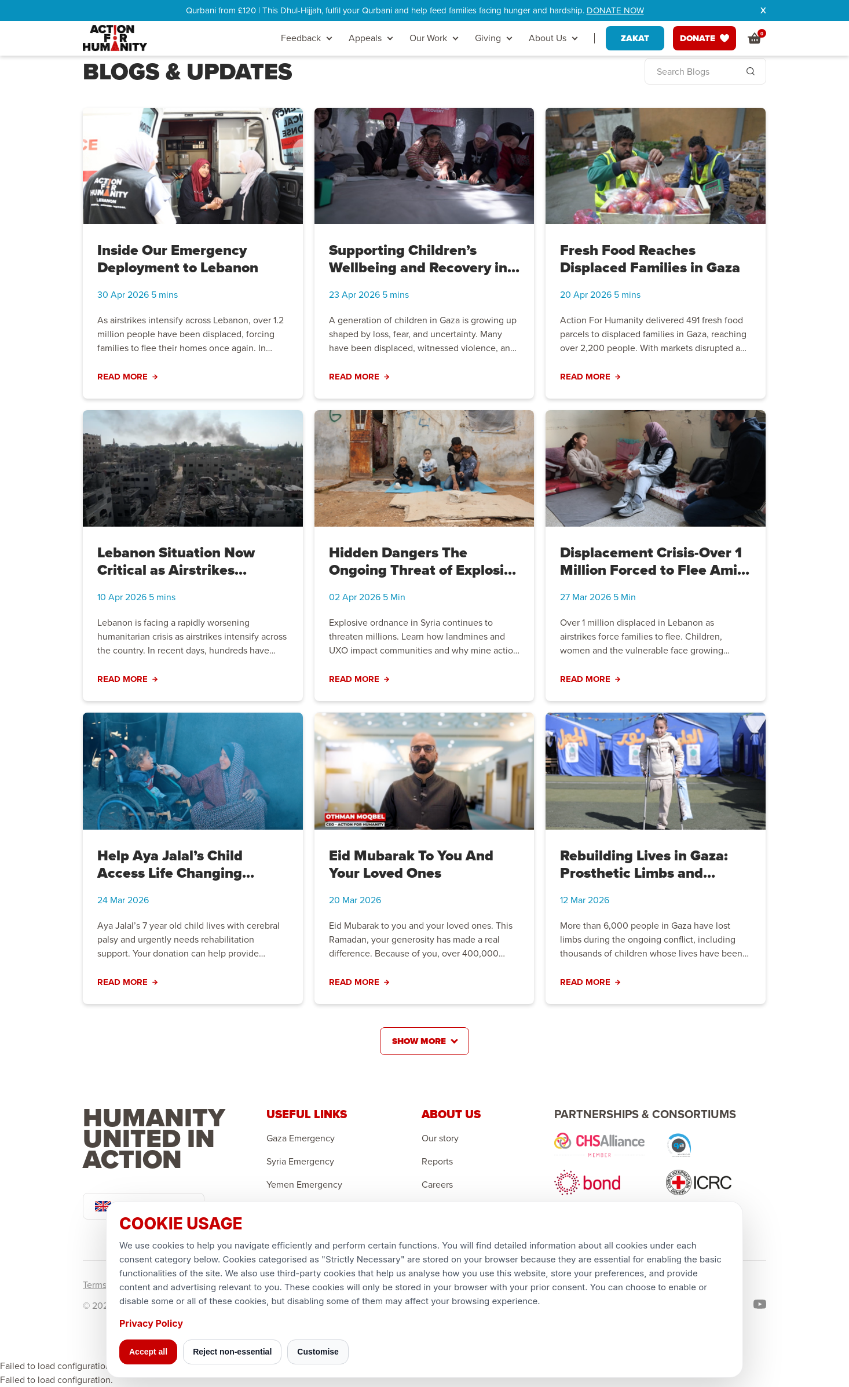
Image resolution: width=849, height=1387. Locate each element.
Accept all (148, 1351)
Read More (127, 377)
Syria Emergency (300, 1161)
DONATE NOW (615, 10)
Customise (318, 1351)
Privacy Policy (151, 1323)
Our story (440, 1138)
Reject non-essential (232, 1351)
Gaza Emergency (300, 1138)
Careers (437, 1185)
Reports (437, 1161)
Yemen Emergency (304, 1185)
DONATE (704, 38)
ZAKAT (635, 38)
